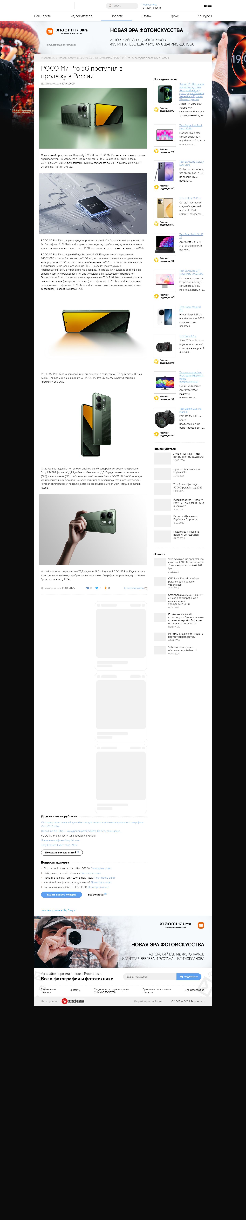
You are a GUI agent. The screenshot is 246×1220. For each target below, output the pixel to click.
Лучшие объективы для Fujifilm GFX (186, 470)
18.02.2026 (178, 522)
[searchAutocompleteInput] (123, 5)
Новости (117, 16)
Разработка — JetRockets (149, 1215)
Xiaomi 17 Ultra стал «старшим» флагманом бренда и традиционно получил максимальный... (192, 111)
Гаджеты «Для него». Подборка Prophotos (185, 518)
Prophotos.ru (198, 1215)
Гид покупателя (81, 16)
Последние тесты (165, 79)
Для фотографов (194, 1204)
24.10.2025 (178, 491)
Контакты (75, 1204)
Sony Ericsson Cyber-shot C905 (59, 1059)
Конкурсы (205, 16)
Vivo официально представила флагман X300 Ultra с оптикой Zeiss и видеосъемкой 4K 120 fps (186, 563)
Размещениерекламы (48, 1205)
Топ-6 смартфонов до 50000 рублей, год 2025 (187, 486)
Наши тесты (42, 16)
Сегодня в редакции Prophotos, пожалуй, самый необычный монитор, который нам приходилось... (192, 285)
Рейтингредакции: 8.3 (167, 296)
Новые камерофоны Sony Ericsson (60, 1054)
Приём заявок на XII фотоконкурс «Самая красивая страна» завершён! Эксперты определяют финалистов (186, 619)
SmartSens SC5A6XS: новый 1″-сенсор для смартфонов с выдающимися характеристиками (186, 599)
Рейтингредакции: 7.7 (167, 151)
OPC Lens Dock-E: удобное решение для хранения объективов (183, 581)
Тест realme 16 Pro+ (190, 198)
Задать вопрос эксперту (61, 1108)
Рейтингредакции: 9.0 (167, 259)
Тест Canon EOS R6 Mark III (190, 410)
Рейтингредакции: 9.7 (167, 109)
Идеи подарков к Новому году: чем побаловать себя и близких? (188, 503)
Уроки (174, 16)
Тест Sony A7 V (187, 336)
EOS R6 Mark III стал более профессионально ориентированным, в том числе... (191, 424)
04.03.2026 (179, 538)
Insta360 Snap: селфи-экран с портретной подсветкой (185, 635)
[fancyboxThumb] (93, 118)
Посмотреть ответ (101, 1082)
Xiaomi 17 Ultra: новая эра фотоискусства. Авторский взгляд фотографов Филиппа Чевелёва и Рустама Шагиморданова (191, 91)
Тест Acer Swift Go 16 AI (191, 236)
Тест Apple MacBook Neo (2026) (190, 127)
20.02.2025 (178, 475)
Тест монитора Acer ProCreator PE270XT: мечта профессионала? (191, 377)
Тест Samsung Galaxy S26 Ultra (191, 163)
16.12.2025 (178, 509)
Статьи (147, 16)
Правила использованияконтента (157, 1205)
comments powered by (58, 1124)
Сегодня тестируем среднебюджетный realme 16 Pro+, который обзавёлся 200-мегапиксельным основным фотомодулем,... (192, 214)
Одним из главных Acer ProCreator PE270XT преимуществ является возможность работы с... (191, 397)
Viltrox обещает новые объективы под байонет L (182, 648)
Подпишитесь (149, 4)
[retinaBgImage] (162, 459)
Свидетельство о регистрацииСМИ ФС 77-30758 (111, 1205)
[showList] (62, 1067)
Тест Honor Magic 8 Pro (190, 308)
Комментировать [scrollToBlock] (134, 588)
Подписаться (191, 1190)
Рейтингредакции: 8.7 (167, 187)
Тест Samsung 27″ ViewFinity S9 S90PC (191, 272)
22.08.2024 (179, 460)
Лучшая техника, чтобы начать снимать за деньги (188, 455)
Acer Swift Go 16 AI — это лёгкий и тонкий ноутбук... (191, 245)
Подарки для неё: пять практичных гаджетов (186, 533)
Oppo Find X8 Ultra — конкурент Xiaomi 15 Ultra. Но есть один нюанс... (81, 1045)
